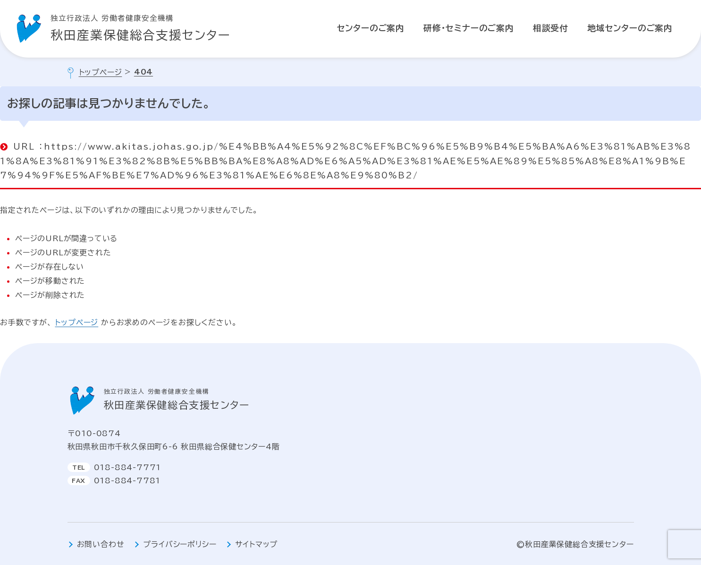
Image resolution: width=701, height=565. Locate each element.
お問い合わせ (101, 544)
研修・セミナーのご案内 (468, 28)
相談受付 (550, 28)
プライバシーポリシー (179, 544)
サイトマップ (256, 544)
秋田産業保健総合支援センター (141, 26)
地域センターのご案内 (630, 28)
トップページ (76, 322)
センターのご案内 (371, 28)
